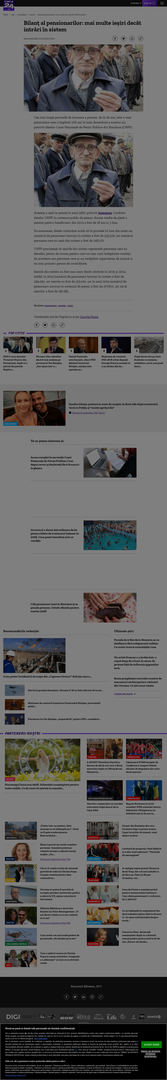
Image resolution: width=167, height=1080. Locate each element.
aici (76, 1049)
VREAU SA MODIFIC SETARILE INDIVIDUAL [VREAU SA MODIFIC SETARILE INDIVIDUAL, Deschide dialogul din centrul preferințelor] (150, 1053)
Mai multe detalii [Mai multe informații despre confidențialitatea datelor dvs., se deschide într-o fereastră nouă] (40, 1038)
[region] (83, 1051)
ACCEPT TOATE (151, 1044)
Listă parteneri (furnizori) (15, 1075)
